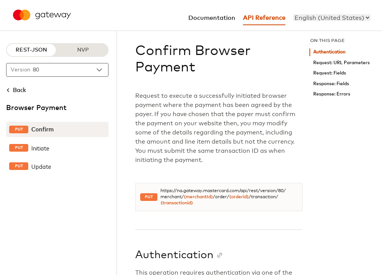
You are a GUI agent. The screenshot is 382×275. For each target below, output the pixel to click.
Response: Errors (331, 94)
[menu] (332, 17)
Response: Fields (331, 83)
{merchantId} (198, 197)
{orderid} (239, 197)
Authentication (329, 52)
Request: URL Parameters (341, 62)
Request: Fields (329, 73)
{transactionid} (176, 203)
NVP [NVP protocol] (83, 50)
